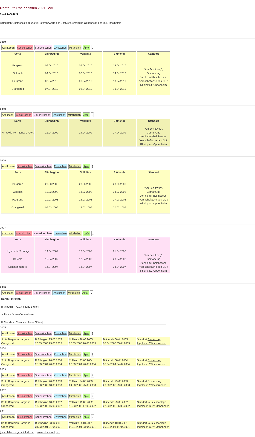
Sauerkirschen (43, 47)
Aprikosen (7, 114)
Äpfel (86, 47)
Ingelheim (143, 406)
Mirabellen (75, 47)
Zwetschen (60, 47)
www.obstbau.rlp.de (48, 432)
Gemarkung (154, 339)
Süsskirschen (25, 47)
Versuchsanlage (156, 402)
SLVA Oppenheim (159, 406)
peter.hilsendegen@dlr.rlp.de (17, 432)
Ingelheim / (143, 343)
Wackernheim (158, 343)
